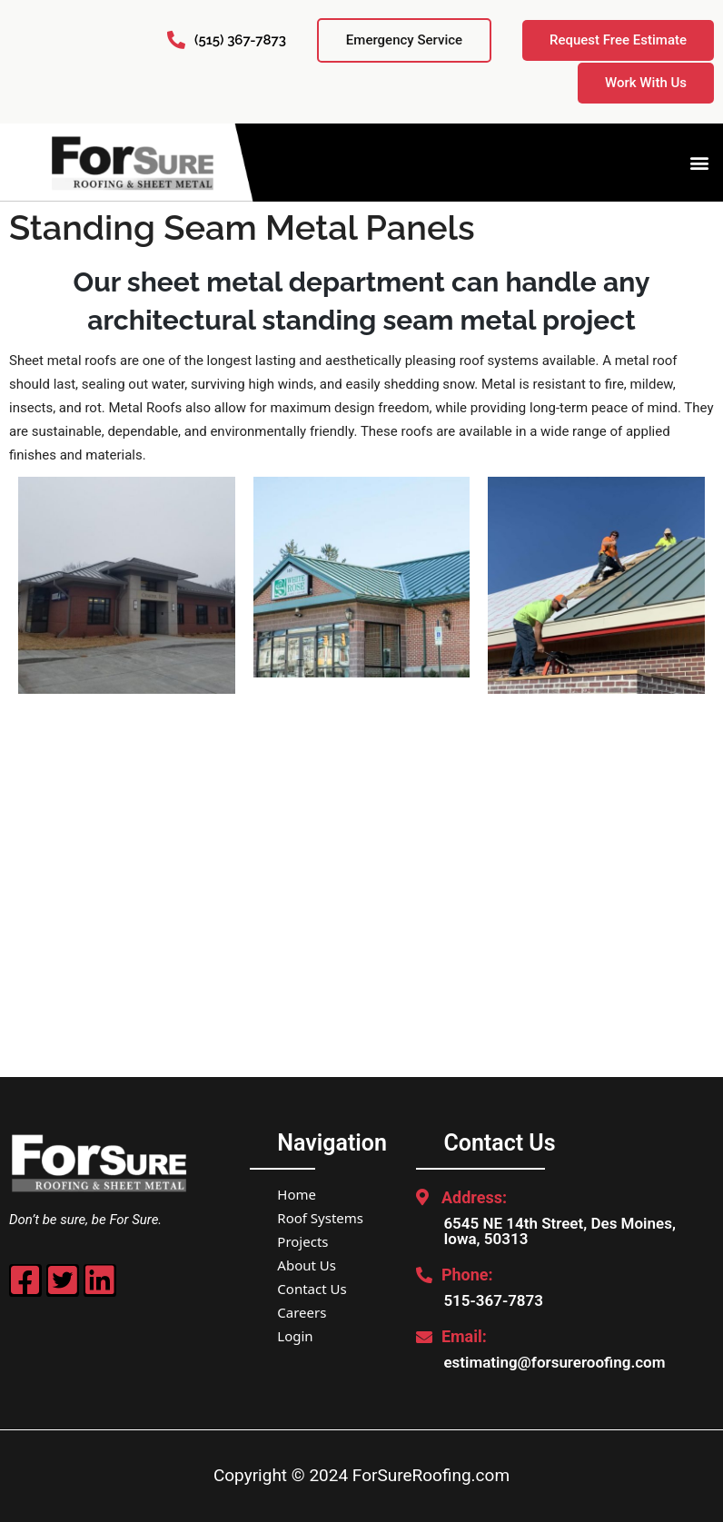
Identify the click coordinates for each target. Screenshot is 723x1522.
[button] (699, 162)
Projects (302, 1241)
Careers (301, 1312)
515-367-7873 (493, 1300)
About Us (306, 1265)
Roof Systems (320, 1218)
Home (296, 1194)
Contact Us (311, 1289)
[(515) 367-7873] (176, 40)
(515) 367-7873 (240, 40)
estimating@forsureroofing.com (554, 1362)
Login (294, 1336)
